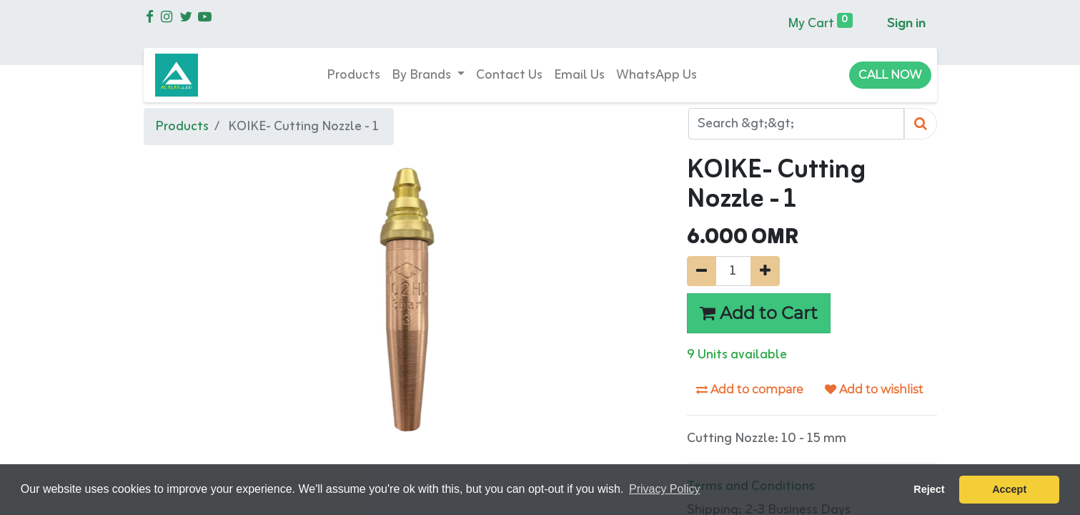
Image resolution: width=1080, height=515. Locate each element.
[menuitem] (353, 75)
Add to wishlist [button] (874, 389)
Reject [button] (928, 489)
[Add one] (765, 271)
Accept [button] (1009, 489)
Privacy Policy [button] (664, 489)
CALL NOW (890, 75)
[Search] (920, 124)
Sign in (906, 23)
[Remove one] (701, 271)
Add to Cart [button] (759, 313)
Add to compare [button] (749, 389)
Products (182, 126)
